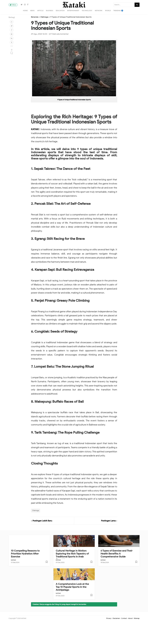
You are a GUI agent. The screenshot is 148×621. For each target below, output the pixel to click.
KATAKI (35, 129)
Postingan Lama (108, 521)
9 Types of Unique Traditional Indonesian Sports (74, 100)
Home (25, 11)
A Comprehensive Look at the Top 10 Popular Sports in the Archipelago (72, 587)
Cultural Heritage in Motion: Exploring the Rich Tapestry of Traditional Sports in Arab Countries (72, 555)
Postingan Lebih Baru (42, 521)
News (32, 11)
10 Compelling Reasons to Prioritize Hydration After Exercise (25, 553)
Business (49, 11)
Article (40, 11)
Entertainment (73, 11)
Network (98, 11)
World (108, 11)
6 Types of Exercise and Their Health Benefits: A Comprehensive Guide (116, 553)
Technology (87, 11)
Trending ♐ (118, 11)
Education (60, 11)
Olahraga (35, 510)
